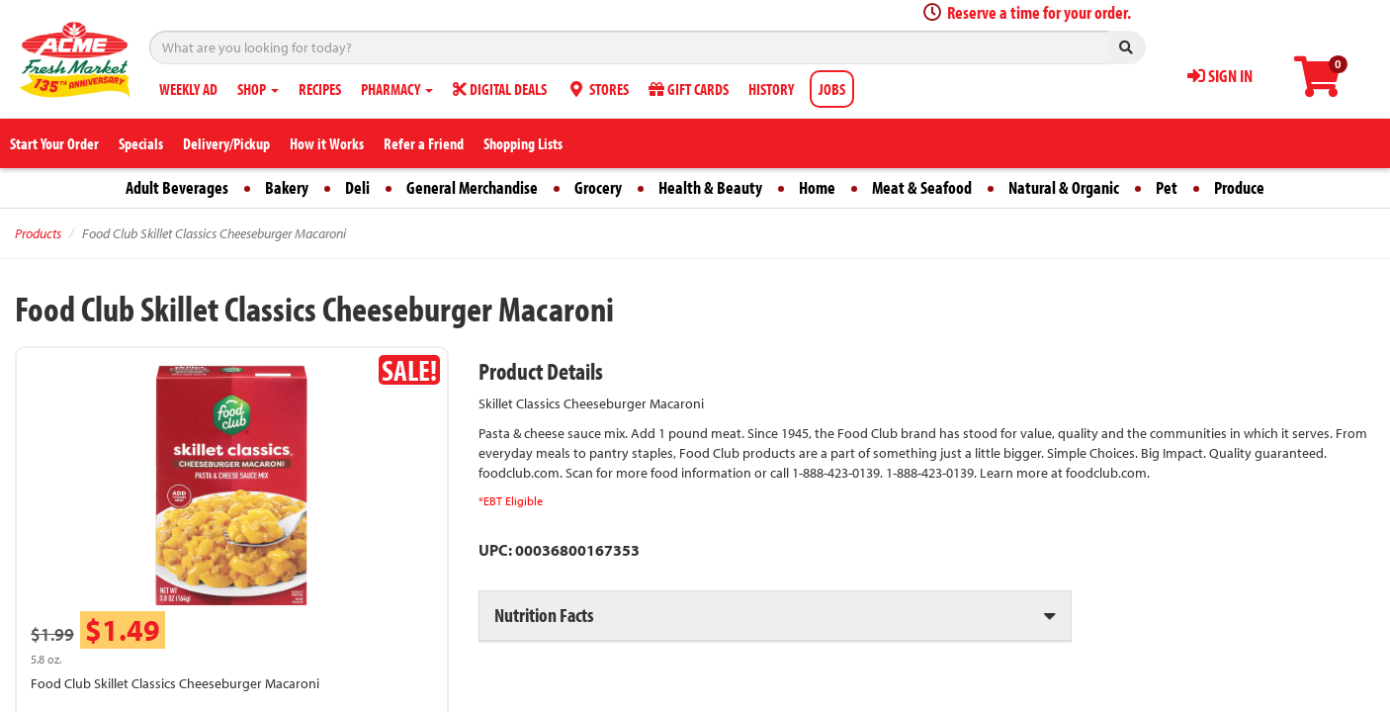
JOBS (832, 89)
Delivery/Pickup (226, 143)
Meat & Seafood (922, 187)
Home (817, 187)
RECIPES (320, 89)
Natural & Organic (1063, 187)
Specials (141, 143)
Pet (1166, 187)
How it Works (327, 143)
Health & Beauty (710, 187)
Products (38, 233)
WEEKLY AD (188, 89)
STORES (597, 89)
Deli (357, 187)
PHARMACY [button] (397, 89)
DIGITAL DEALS (500, 89)
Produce (1239, 187)
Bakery (286, 187)
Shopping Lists (523, 143)
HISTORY (771, 89)
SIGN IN (1220, 75)
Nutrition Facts (543, 614)
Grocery (598, 187)
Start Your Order (54, 143)
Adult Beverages (177, 187)
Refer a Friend (424, 143)
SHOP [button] (258, 89)
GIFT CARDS (689, 89)
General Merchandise (472, 187)
